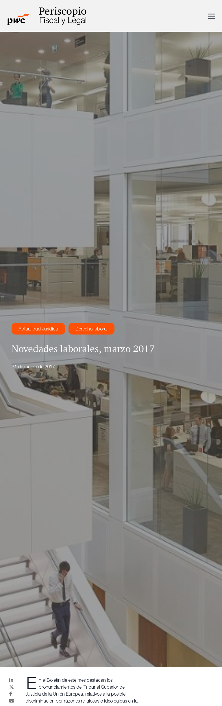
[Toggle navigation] (211, 15)
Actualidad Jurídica (38, 328)
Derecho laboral (91, 328)
